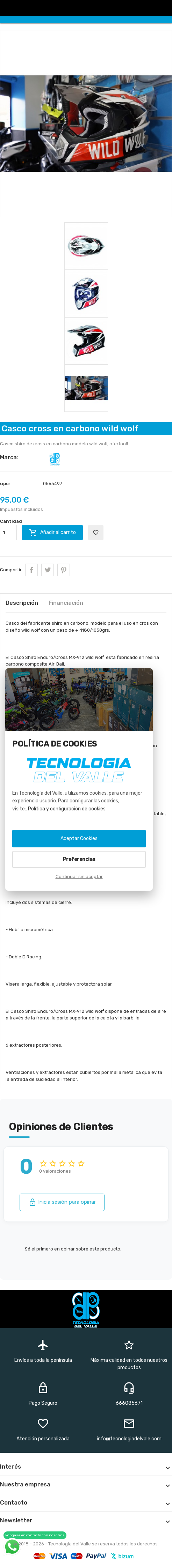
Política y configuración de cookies (67, 809)
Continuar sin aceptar (79, 876)
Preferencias (79, 859)
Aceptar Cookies (79, 838)
